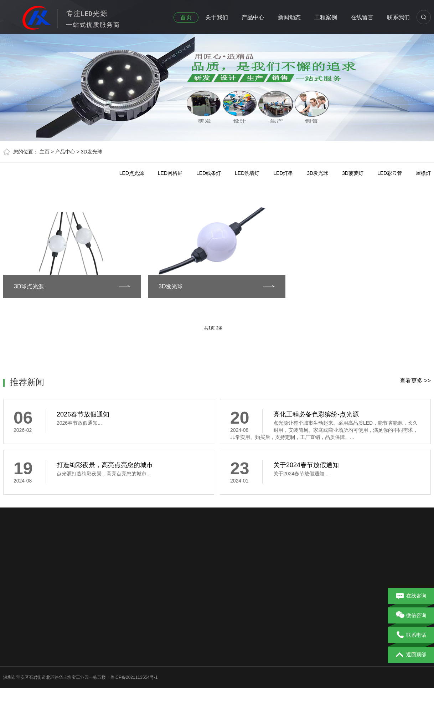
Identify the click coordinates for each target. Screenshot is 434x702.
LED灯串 (283, 173)
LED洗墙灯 (247, 173)
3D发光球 (91, 152)
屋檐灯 (423, 173)
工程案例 (325, 17)
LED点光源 (131, 173)
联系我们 (398, 17)
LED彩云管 (389, 173)
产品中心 (253, 17)
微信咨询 (411, 615)
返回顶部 (411, 655)
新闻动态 (289, 17)
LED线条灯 (208, 173)
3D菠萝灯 (352, 173)
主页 (45, 152)
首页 (186, 17)
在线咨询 (411, 596)
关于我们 (216, 17)
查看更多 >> (415, 381)
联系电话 (411, 635)
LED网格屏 (170, 173)
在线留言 (362, 17)
